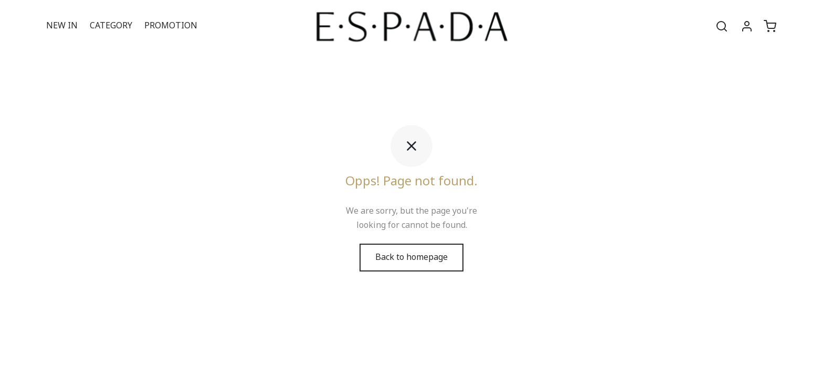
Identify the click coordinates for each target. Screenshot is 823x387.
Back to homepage (411, 257)
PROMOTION (170, 25)
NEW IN (62, 25)
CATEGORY (111, 25)
